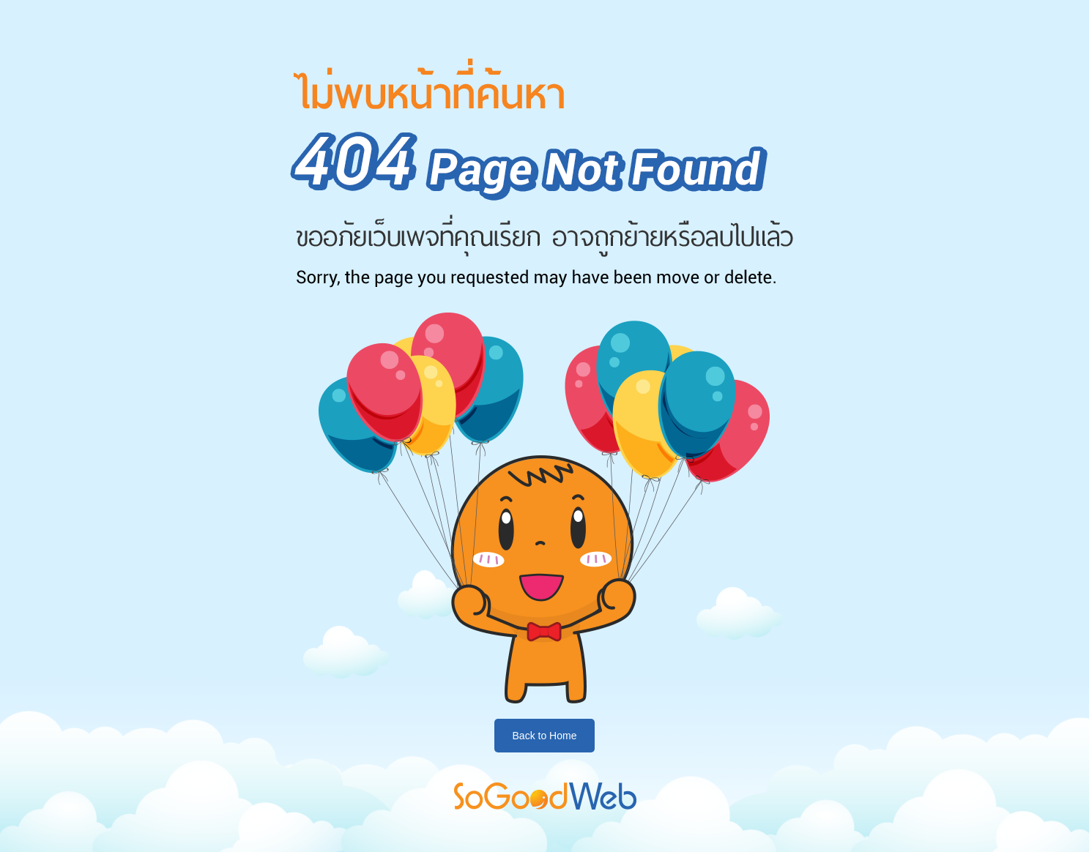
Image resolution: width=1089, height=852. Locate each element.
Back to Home (545, 735)
